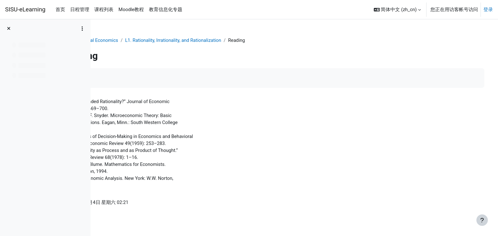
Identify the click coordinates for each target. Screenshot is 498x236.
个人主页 (112, 40)
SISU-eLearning (25, 9)
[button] (397, 9)
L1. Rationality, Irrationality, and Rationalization (232, 40)
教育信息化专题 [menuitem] (165, 9)
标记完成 (119, 78)
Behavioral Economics (152, 40)
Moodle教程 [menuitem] (131, 9)
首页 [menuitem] (60, 9)
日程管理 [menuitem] (79, 9)
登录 (488, 9)
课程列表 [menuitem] (103, 9)
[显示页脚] (482, 220)
